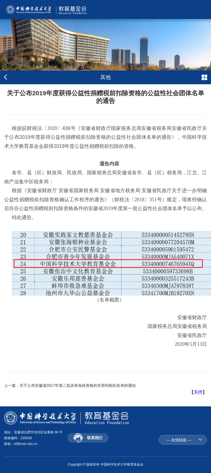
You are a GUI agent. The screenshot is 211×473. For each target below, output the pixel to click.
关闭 (198, 392)
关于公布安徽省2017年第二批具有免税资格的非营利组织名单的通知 (78, 385)
